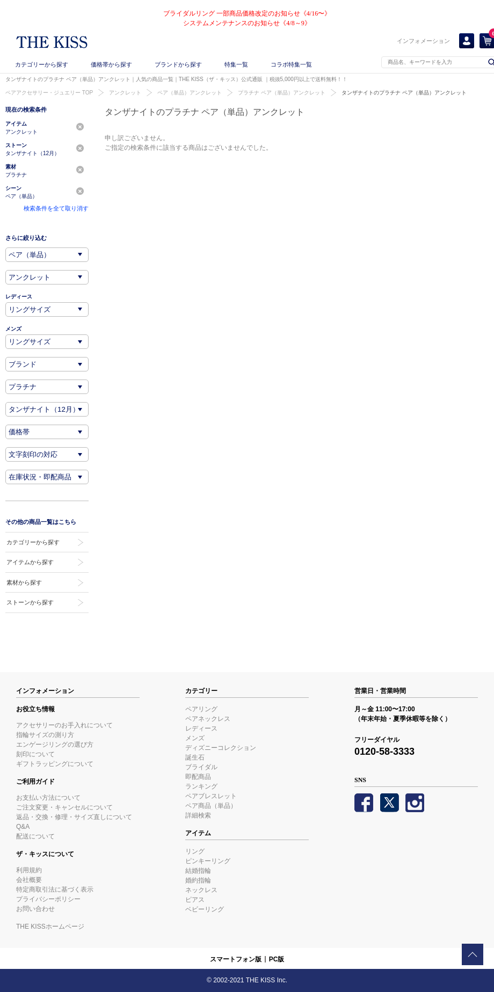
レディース (201, 728)
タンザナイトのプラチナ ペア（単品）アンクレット (404, 93)
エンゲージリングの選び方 (54, 744)
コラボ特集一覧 (291, 64)
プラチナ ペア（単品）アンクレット (281, 93)
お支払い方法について (48, 797)
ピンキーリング (207, 861)
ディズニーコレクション (220, 748)
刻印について (35, 754)
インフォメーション (423, 41)
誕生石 (195, 757)
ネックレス (201, 890)
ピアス (195, 899)
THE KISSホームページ (50, 926)
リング (195, 851)
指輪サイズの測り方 (45, 735)
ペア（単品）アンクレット (189, 93)
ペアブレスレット (211, 796)
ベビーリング (204, 909)
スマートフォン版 (235, 959)
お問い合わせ (35, 909)
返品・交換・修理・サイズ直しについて (74, 817)
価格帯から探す (111, 64)
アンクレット (125, 93)
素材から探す (24, 582)
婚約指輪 (198, 880)
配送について (35, 836)
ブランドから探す (178, 64)
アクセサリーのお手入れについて (64, 725)
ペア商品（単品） (211, 805)
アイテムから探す (30, 562)
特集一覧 (236, 64)
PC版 (277, 959)
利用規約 (29, 870)
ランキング (201, 786)
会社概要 (29, 880)
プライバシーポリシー (48, 899)
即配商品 (198, 777)
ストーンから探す (30, 602)
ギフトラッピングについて (54, 764)
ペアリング (201, 709)
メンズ (195, 738)
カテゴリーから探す (41, 64)
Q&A (23, 826)
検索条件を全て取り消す (56, 208)
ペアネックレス (207, 719)
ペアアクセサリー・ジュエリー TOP (49, 93)
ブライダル (201, 767)
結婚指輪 (198, 870)
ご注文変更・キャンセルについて (64, 807)
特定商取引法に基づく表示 (54, 889)
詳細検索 (198, 815)
